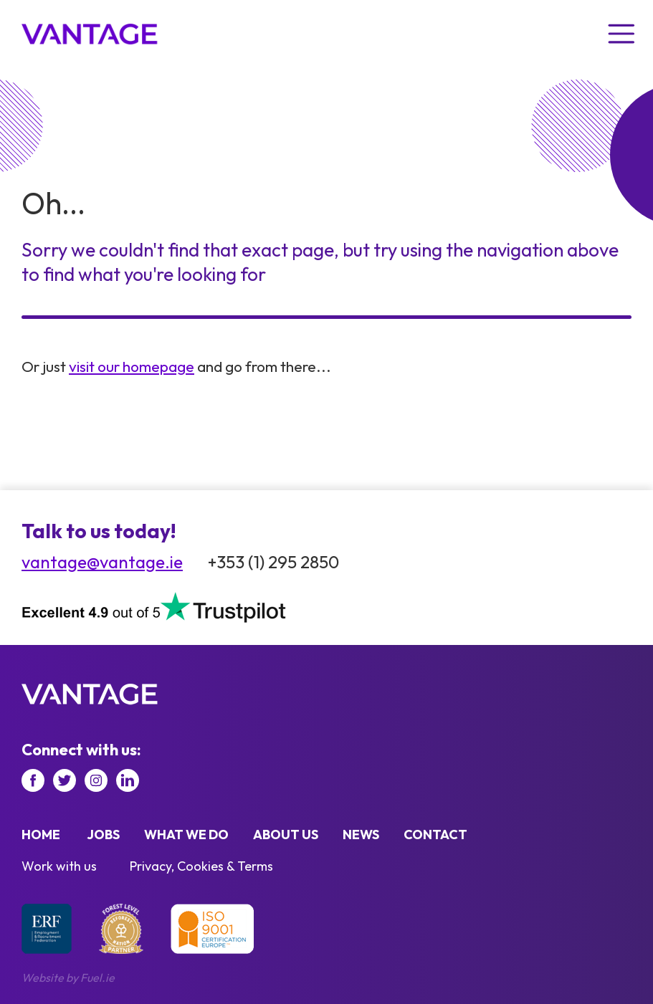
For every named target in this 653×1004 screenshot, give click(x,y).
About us (285, 834)
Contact (435, 834)
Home (41, 834)
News (361, 834)
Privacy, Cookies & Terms (201, 866)
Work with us (59, 866)
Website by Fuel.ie (68, 977)
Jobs (103, 834)
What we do (186, 834)
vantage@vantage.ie (102, 562)
